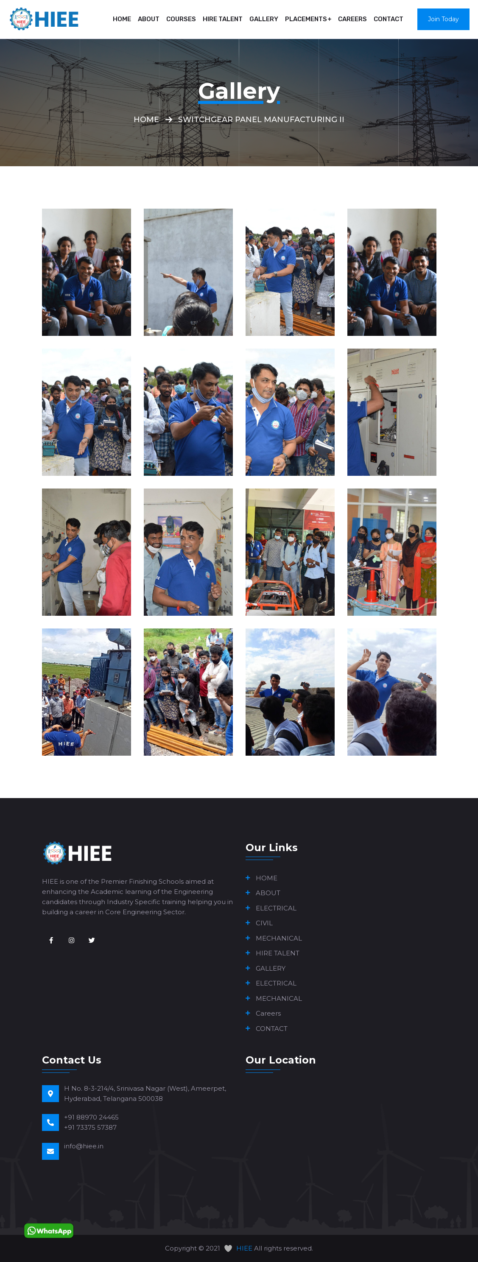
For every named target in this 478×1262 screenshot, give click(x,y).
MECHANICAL (279, 938)
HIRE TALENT (223, 19)
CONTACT (388, 19)
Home (146, 119)
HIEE (244, 1248)
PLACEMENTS (306, 19)
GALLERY (263, 19)
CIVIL (264, 923)
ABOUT (148, 19)
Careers (352, 19)
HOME (122, 19)
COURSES (181, 19)
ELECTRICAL (276, 908)
